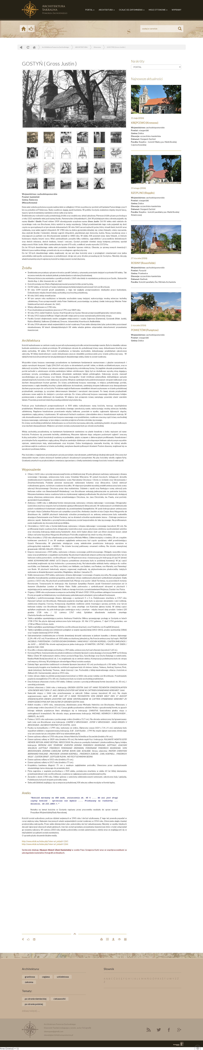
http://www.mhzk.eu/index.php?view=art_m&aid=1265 (45, 841)
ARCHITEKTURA (107, 10)
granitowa (30, 976)
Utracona (97, 47)
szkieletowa (63, 976)
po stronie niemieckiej (35, 998)
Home (34, 47)
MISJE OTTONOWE (158, 10)
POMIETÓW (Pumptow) (145, 330)
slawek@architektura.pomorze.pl (58, 1035)
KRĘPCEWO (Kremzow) (144, 122)
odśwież (28, 47)
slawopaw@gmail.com (53, 1031)
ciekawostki (60, 998)
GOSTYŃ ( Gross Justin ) (116, 47)
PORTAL (89, 10)
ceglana (46, 976)
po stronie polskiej (34, 1004)
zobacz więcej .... (31, 1010)
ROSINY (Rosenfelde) (143, 262)
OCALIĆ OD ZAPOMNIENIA (131, 10)
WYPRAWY (176, 10)
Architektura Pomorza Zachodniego (55, 47)
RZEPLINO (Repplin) (143, 192)
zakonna (29, 982)
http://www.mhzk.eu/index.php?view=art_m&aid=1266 (45, 844)
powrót (21, 47)
